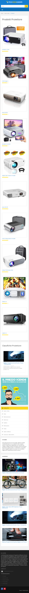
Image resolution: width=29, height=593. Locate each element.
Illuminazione (5, 425)
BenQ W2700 (5, 112)
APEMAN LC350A (5, 49)
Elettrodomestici (6, 417)
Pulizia (4, 428)
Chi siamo (4, 576)
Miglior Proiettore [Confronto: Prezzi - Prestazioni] (13, 363)
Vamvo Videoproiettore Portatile (8, 238)
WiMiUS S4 (4, 301)
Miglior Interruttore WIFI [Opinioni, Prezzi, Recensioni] (12, 507)
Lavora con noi (5, 578)
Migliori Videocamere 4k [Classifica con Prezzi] (13, 472)
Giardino (4, 422)
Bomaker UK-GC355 (6, 144)
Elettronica (5, 419)
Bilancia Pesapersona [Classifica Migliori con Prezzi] (14, 542)
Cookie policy (4, 583)
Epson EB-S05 (5, 207)
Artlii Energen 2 (5, 81)
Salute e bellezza (6, 431)
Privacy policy (5, 581)
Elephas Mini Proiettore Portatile (8, 175)
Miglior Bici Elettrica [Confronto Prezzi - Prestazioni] (14, 489)
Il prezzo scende (5, 579)
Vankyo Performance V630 (7, 270)
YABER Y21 (4, 333)
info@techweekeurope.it (8, 571)
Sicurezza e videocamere (8, 434)
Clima (4, 414)
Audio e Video (5, 411)
